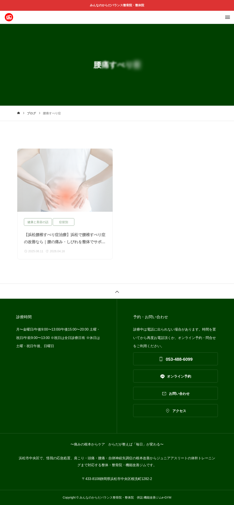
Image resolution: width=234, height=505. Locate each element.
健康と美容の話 (37, 223)
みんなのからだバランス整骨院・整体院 (118, 5)
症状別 (63, 223)
